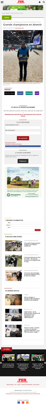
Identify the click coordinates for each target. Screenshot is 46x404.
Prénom (8, 225)
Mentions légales (10, 384)
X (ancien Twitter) (9, 93)
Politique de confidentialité (26, 384)
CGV (15, 384)
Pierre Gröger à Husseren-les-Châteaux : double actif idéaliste (32, 298)
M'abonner (23, 161)
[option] (8, 361)
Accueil (3, 13)
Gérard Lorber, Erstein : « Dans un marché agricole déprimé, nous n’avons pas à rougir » (32, 330)
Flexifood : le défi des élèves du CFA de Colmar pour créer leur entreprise (38, 366)
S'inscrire (37, 230)
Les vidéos (6, 349)
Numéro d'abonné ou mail (12, 125)
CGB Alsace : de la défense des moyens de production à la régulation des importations (32, 314)
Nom (9, 227)
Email (37, 93)
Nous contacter (36, 384)
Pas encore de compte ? (10, 142)
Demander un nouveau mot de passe (13, 144)
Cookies (18, 384)
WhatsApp (29, 93)
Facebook (20, 93)
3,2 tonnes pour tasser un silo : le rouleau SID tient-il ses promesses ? (8, 365)
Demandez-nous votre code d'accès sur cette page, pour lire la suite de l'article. (23, 393)
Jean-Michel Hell (20, 28)
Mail (9, 222)
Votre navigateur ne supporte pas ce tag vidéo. (17, 209)
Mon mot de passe (10, 130)
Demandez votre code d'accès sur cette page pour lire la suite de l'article (23, 115)
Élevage (7, 13)
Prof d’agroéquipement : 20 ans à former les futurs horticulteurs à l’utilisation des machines (23, 367)
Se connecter (23, 138)
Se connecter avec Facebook (12, 146)
